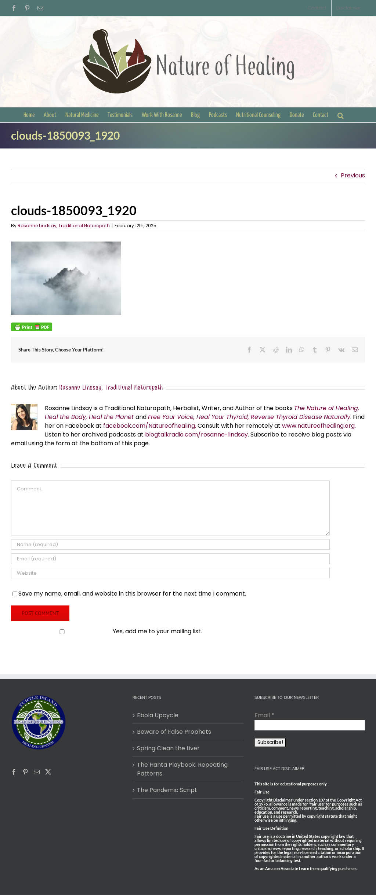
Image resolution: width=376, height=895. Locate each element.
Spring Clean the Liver (168, 748)
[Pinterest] (25, 772)
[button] (340, 114)
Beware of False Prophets (174, 732)
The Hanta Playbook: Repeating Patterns (182, 769)
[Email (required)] (170, 558)
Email (264, 715)
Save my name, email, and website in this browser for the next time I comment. (132, 593)
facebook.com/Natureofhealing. (149, 425)
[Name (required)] (170, 544)
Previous (353, 175)
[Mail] (37, 772)
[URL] (170, 573)
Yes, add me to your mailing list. (107, 631)
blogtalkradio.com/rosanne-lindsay (196, 434)
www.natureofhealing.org (318, 425)
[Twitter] (48, 772)
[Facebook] (14, 772)
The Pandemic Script (167, 790)
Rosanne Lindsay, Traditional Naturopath (64, 225)
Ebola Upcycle (157, 715)
